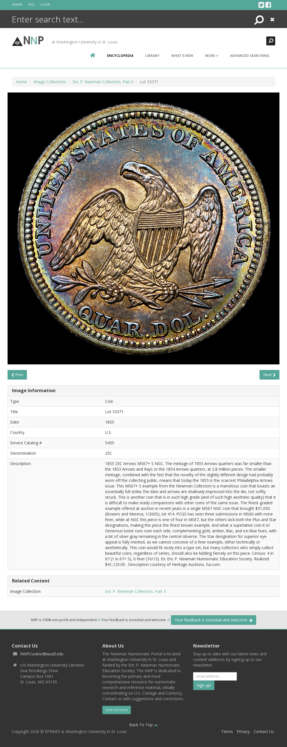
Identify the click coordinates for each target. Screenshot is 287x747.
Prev (17, 374)
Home (21, 81)
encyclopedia (120, 55)
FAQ (31, 4)
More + (211, 55)
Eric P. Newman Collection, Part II (103, 81)
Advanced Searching (249, 55)
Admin (17, 4)
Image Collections (50, 81)
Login (45, 4)
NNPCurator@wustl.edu (41, 653)
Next (269, 374)
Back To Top (143, 724)
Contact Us (264, 731)
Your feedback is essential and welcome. (214, 620)
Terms (227, 731)
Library (152, 55)
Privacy (243, 731)
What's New (182, 55)
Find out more (116, 709)
